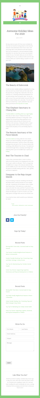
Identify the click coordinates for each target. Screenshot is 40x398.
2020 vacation (15, 205)
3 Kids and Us (20, 15)
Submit (9, 362)
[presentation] (18, 359)
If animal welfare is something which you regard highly (19, 114)
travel (26, 205)
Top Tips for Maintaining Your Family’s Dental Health (19, 306)
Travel (12, 203)
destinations (21, 205)
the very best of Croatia (22, 103)
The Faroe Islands (10, 138)
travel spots (30, 205)
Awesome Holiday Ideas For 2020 (20, 32)
